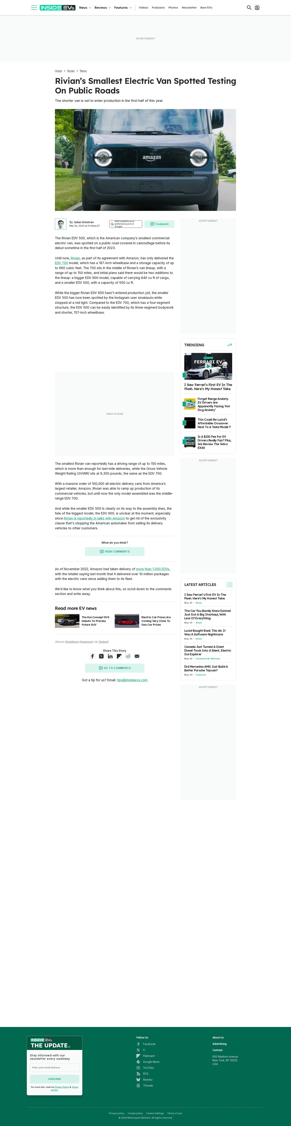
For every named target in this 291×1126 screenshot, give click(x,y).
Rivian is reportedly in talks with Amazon (94, 518)
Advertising (219, 1044)
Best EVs (206, 7)
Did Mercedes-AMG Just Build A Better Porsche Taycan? (206, 668)
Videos (143, 7)
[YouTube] (145, 1068)
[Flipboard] (145, 1056)
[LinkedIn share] (110, 656)
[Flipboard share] (119, 656)
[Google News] (148, 1062)
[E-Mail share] (137, 656)
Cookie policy (135, 1113)
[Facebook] (146, 1044)
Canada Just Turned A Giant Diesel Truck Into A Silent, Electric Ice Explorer (207, 650)
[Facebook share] (92, 656)
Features (121, 7)
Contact (217, 1050)
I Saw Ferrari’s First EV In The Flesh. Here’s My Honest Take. (205, 596)
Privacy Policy (62, 1087)
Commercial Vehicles (208, 658)
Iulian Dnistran (84, 222)
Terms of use (174, 1113)
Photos (173, 7)
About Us (218, 1037)
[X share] (101, 656)
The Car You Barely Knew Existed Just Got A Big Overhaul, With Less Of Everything (207, 614)
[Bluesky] (144, 1079)
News (83, 7)
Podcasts (158, 7)
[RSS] (142, 1074)
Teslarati (103, 641)
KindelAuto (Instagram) (79, 641)
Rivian (71, 70)
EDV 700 (61, 263)
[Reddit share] (128, 656)
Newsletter (189, 7)
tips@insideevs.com (132, 680)
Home (58, 70)
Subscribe (54, 1079)
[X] (140, 1050)
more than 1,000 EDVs (152, 569)
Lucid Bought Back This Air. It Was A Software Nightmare (204, 632)
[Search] (249, 7)
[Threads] (144, 1085)
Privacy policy (116, 1113)
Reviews (101, 7)
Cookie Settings (155, 1113)
